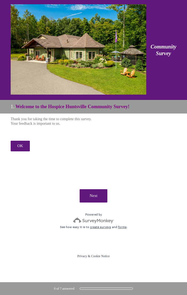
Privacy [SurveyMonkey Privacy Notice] (82, 256)
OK (20, 146)
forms (122, 227)
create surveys (100, 227)
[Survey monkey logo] (93, 220)
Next (93, 195)
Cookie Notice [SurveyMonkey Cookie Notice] (100, 256)
